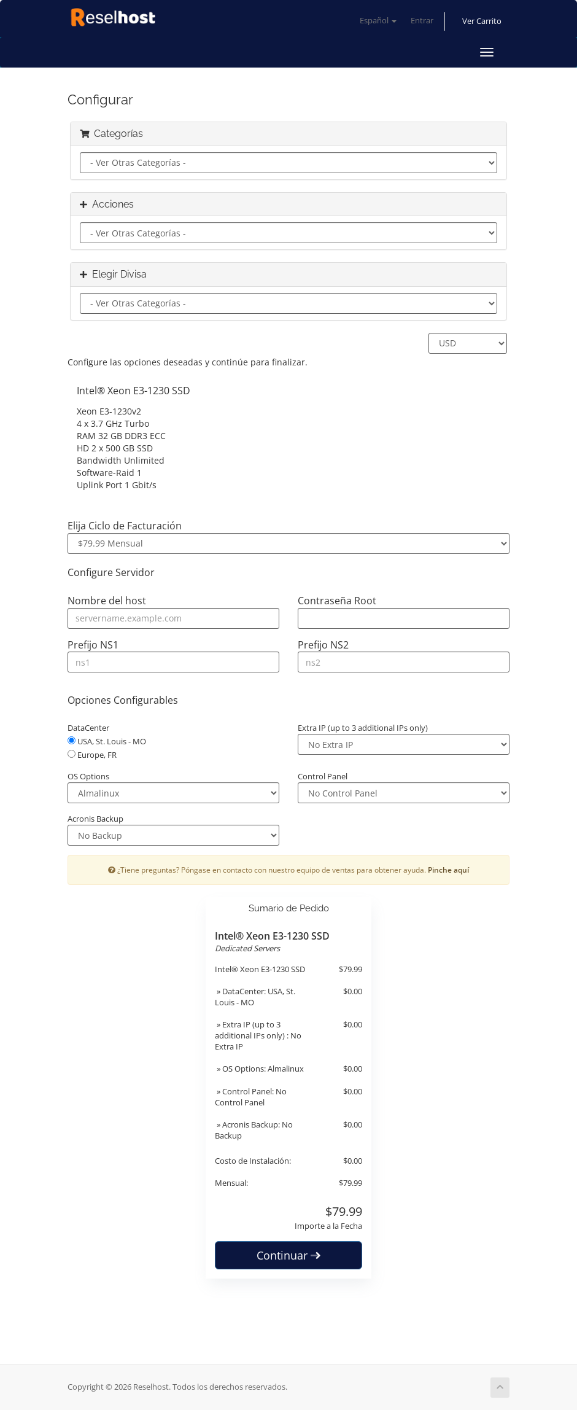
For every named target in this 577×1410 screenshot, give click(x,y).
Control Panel (322, 776)
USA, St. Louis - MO (107, 741)
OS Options (88, 776)
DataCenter (88, 727)
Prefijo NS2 (323, 645)
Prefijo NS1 (93, 645)
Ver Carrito (481, 21)
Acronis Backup (95, 818)
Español (378, 20)
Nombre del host (107, 600)
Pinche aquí (448, 869)
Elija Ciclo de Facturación (125, 525)
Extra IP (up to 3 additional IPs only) (363, 727)
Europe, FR (92, 754)
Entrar (422, 20)
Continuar (288, 1255)
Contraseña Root (337, 600)
